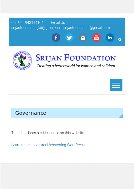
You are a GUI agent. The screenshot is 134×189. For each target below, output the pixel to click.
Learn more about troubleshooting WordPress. (48, 145)
